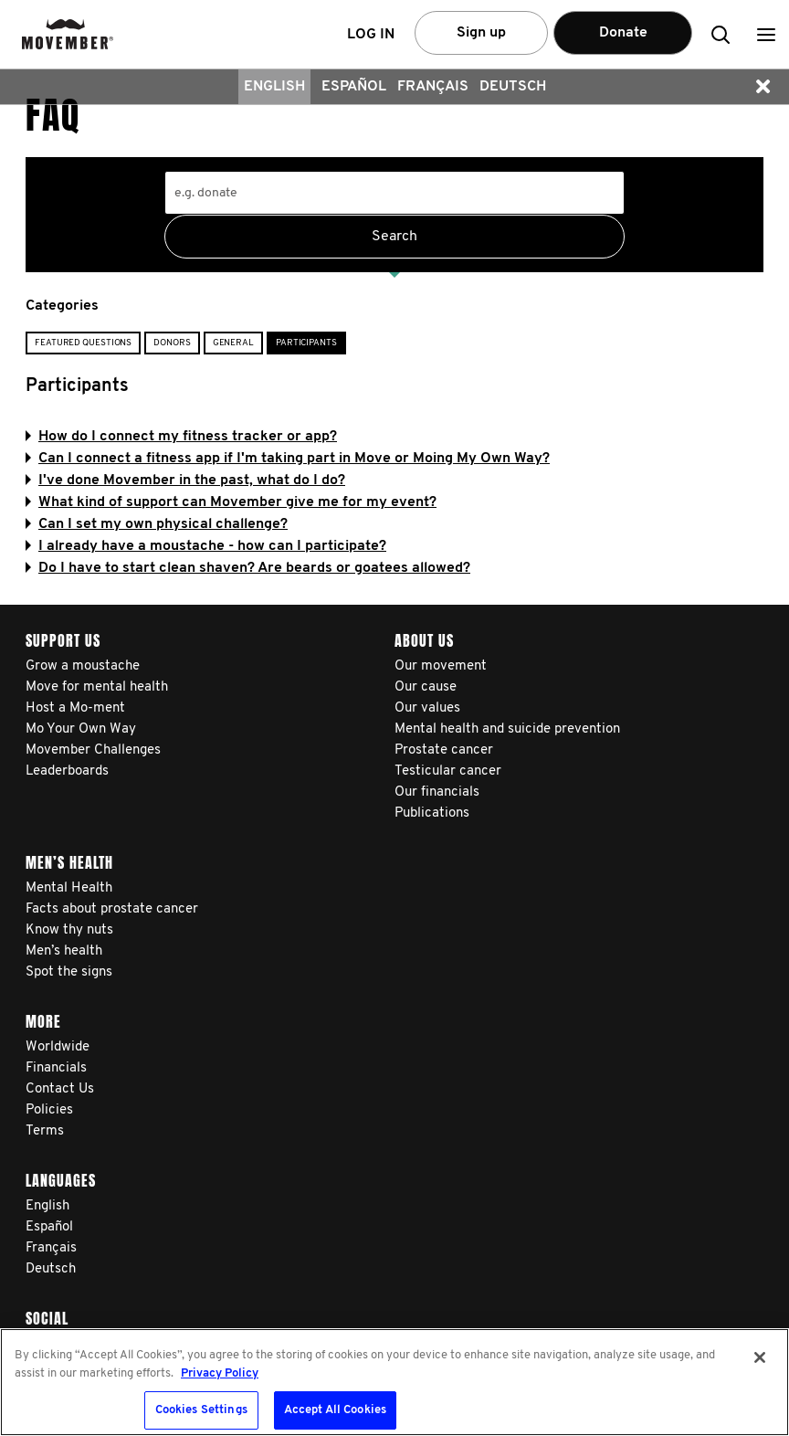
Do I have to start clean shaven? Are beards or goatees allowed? (248, 568)
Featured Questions (83, 343)
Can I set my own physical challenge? (157, 524)
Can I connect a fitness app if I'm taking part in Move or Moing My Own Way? (288, 458)
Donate (623, 33)
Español (353, 86)
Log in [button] (370, 34)
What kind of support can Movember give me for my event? (231, 502)
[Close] (760, 1357)
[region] (394, 1382)
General (233, 343)
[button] (766, 34)
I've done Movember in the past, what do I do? (185, 480)
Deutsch (512, 86)
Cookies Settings (201, 1410)
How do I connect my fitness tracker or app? (181, 436)
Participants (306, 343)
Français (432, 86)
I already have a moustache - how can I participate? (206, 546)
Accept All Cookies (335, 1410)
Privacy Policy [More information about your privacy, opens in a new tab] (219, 1373)
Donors (171, 343)
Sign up (481, 33)
